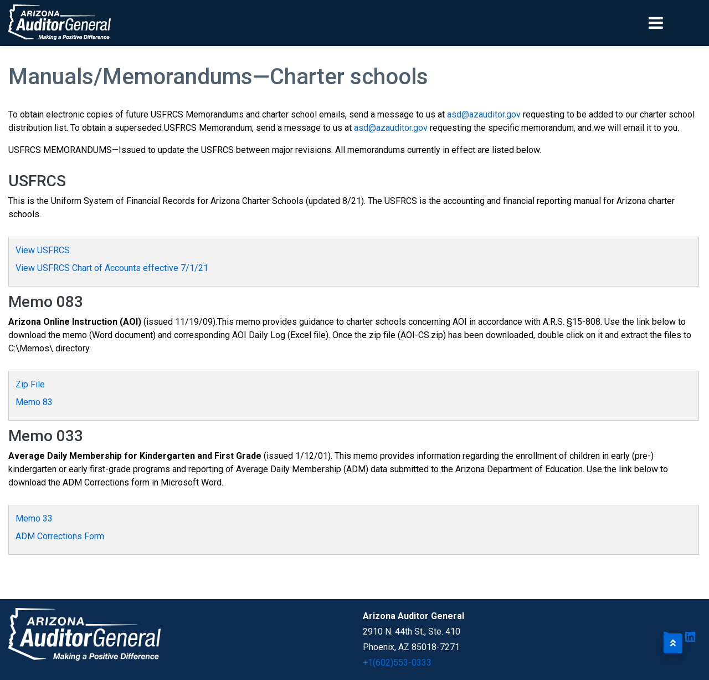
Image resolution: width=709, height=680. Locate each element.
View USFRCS (43, 250)
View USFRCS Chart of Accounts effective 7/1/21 (112, 268)
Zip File (30, 384)
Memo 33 (34, 518)
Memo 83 (34, 402)
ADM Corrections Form (60, 536)
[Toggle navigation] (674, 23)
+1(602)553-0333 (397, 662)
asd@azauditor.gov (484, 114)
